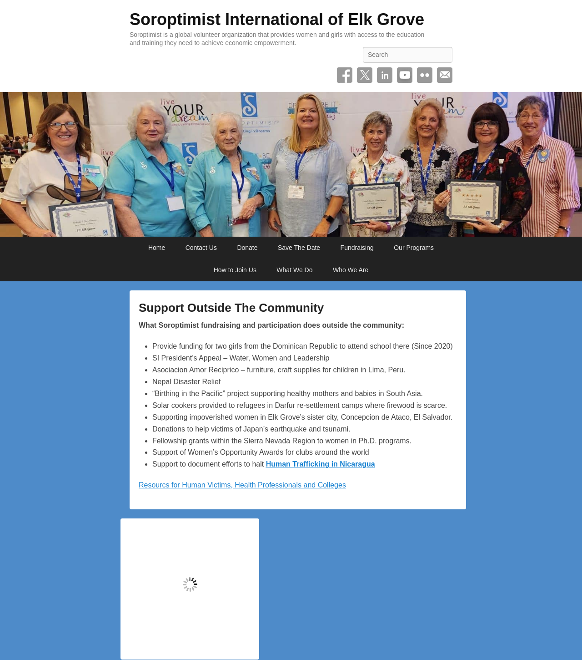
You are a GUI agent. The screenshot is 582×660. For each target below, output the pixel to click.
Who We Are (350, 270)
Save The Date (299, 247)
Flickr (424, 75)
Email (444, 75)
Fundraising (357, 247)
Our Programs (414, 247)
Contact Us (201, 247)
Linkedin (384, 75)
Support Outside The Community (231, 308)
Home (156, 247)
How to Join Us (235, 270)
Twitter (364, 75)
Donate (247, 247)
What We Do (294, 270)
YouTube (404, 75)
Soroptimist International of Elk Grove (277, 19)
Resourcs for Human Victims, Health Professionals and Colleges (242, 485)
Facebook (344, 75)
